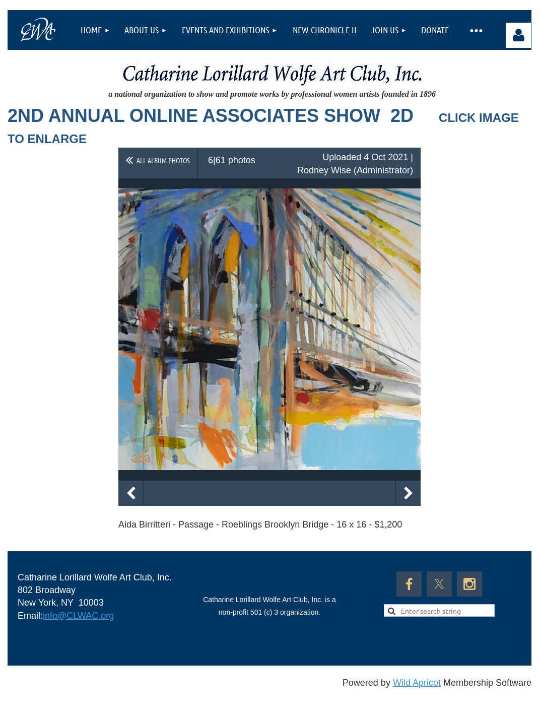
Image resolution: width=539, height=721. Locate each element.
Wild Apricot (417, 683)
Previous (131, 493)
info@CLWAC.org (78, 616)
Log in (518, 35)
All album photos (163, 160)
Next (408, 493)
